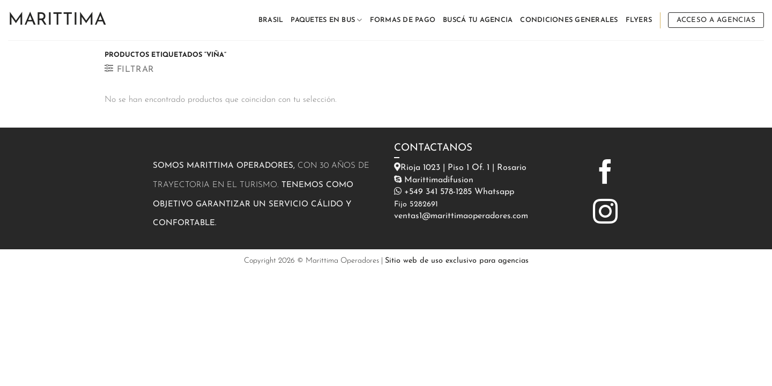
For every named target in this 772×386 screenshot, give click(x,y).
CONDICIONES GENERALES (569, 20)
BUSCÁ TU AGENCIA (478, 20)
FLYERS (639, 20)
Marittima (57, 20)
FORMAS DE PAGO (403, 20)
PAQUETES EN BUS (326, 20)
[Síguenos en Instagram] (605, 213)
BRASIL (271, 20)
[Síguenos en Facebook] (605, 174)
